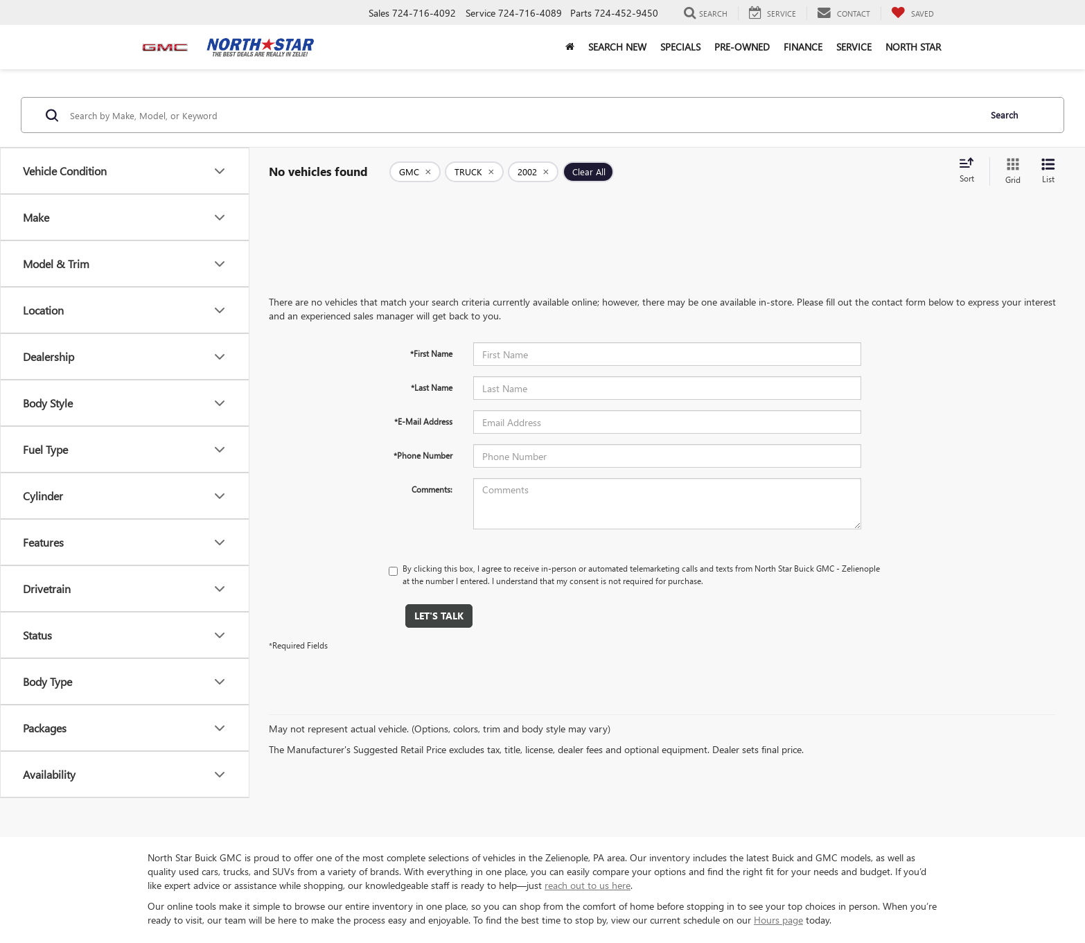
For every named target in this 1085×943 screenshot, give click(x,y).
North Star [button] (913, 46)
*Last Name (431, 387)
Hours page (778, 919)
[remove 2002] (533, 171)
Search (1004, 115)
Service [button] (854, 46)
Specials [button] (680, 46)
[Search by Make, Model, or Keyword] (523, 115)
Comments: (432, 489)
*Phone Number (423, 455)
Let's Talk (439, 615)
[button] (569, 47)
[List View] (1048, 171)
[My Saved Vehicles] (912, 13)
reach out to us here (587, 885)
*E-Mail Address (423, 421)
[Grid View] (1010, 171)
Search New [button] (617, 46)
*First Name (431, 353)
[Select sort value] (970, 171)
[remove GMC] (415, 171)
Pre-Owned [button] (742, 46)
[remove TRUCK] (474, 171)
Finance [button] (803, 46)
